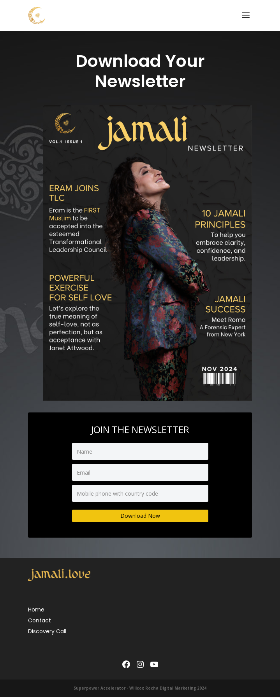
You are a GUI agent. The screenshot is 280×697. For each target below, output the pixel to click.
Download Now (140, 515)
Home (36, 609)
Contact (39, 620)
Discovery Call (47, 631)
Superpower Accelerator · (101, 688)
